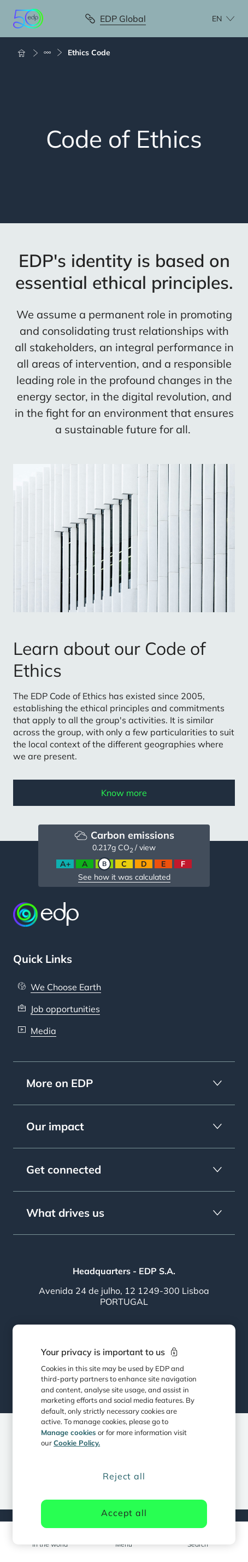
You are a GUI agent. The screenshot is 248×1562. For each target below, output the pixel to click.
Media (43, 1030)
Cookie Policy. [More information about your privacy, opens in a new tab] (77, 1442)
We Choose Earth (66, 987)
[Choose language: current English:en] (211, 18)
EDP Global (123, 18)
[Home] (26, 53)
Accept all (123, 1512)
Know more (124, 792)
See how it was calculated (124, 877)
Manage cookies (68, 1432)
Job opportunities (65, 1008)
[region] (124, 1434)
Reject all (124, 1476)
